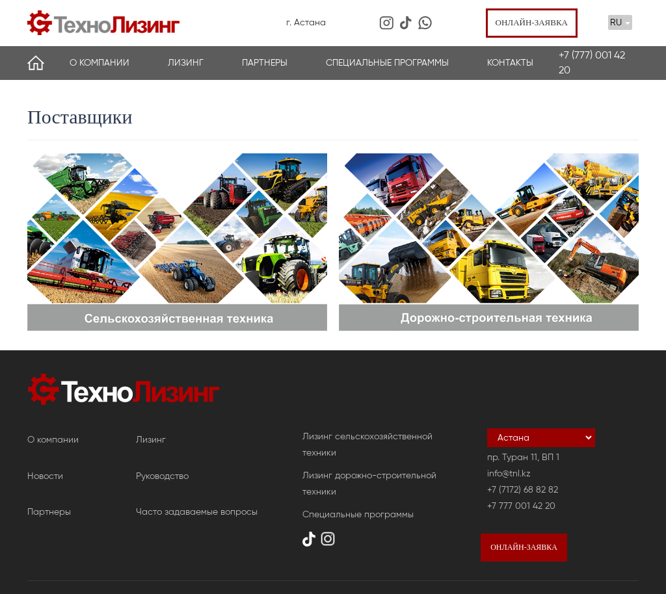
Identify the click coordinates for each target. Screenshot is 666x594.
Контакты (510, 62)
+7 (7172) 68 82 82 (522, 489)
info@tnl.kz (509, 473)
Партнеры (264, 62)
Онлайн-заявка (532, 22)
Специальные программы (387, 62)
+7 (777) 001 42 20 (592, 62)
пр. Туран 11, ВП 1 (523, 457)
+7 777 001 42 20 (521, 505)
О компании (99, 62)
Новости (45, 476)
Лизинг (186, 62)
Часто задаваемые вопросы (197, 511)
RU (620, 22)
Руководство (162, 476)
